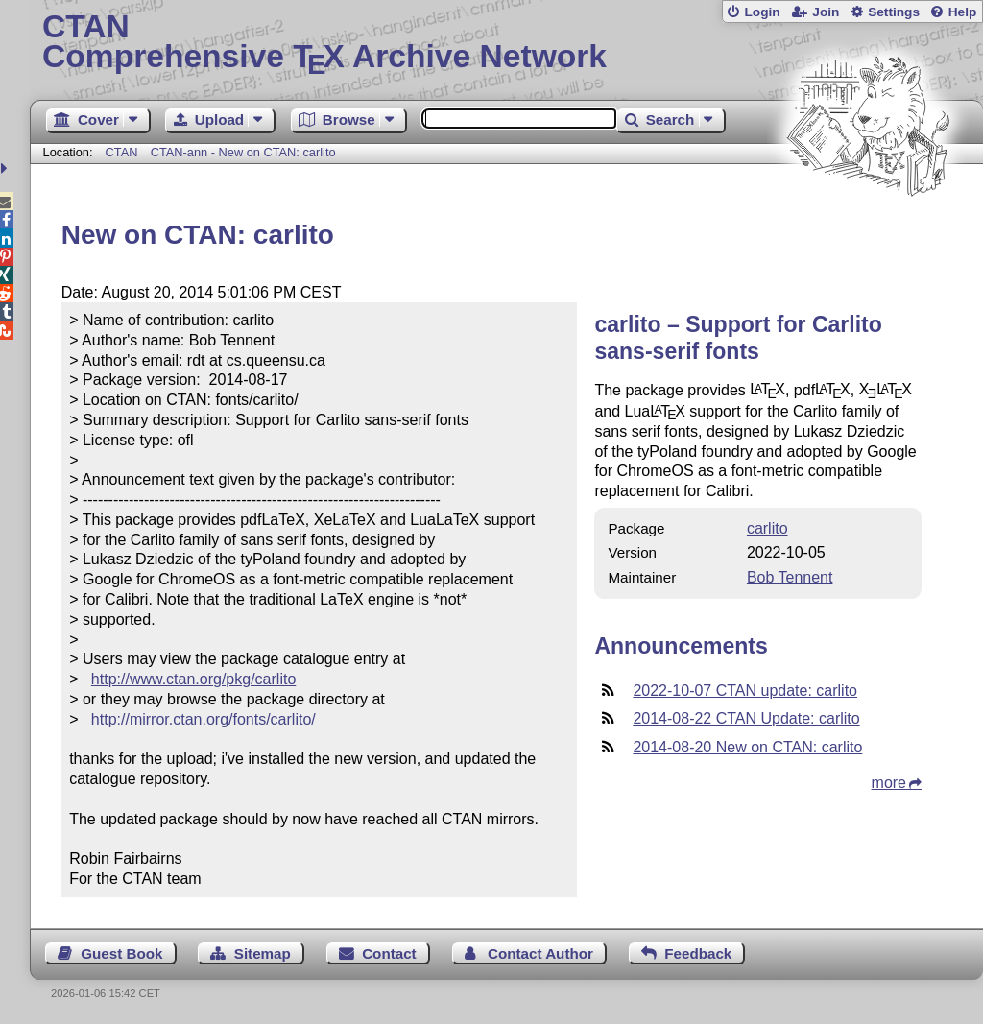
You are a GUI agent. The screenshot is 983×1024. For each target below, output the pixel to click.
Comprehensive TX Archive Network (506, 43)
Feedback (697, 953)
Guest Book (121, 953)
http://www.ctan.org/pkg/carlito (193, 679)
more (889, 782)
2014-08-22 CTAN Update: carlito (746, 718)
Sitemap (262, 953)
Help (962, 12)
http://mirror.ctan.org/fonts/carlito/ (203, 719)
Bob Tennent (790, 577)
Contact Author (540, 953)
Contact (389, 953)
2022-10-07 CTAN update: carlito (745, 690)
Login (761, 12)
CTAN (122, 152)
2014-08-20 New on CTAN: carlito (747, 747)
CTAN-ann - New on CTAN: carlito (243, 152)
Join (825, 12)
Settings (894, 12)
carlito (767, 528)
